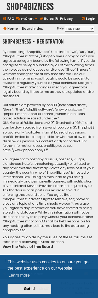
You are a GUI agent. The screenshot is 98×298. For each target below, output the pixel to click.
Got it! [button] (29, 289)
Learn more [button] (19, 275)
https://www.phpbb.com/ (23, 150)
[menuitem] (8, 18)
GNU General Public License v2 (26, 122)
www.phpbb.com (58, 127)
